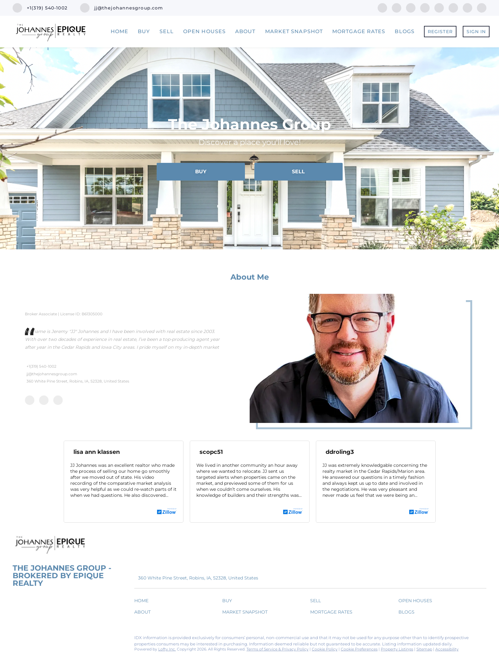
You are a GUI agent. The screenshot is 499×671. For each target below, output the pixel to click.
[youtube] (453, 7)
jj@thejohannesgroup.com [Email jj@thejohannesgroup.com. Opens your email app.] (51, 373)
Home (119, 31)
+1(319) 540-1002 (41, 366)
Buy (144, 31)
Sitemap (424, 649)
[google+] (481, 7)
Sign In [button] (476, 31)
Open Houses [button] (204, 31)
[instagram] (439, 7)
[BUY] (201, 172)
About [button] (245, 31)
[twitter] (410, 7)
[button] (143, 602)
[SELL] (298, 172)
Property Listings (397, 649)
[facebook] (382, 7)
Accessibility (447, 649)
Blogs (405, 31)
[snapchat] (467, 7)
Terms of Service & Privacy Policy (278, 649)
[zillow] (425, 7)
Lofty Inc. (167, 649)
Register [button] (440, 31)
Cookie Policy (325, 649)
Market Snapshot (294, 31)
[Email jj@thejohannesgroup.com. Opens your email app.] (121, 8)
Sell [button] (167, 31)
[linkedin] (396, 7)
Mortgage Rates (358, 31)
